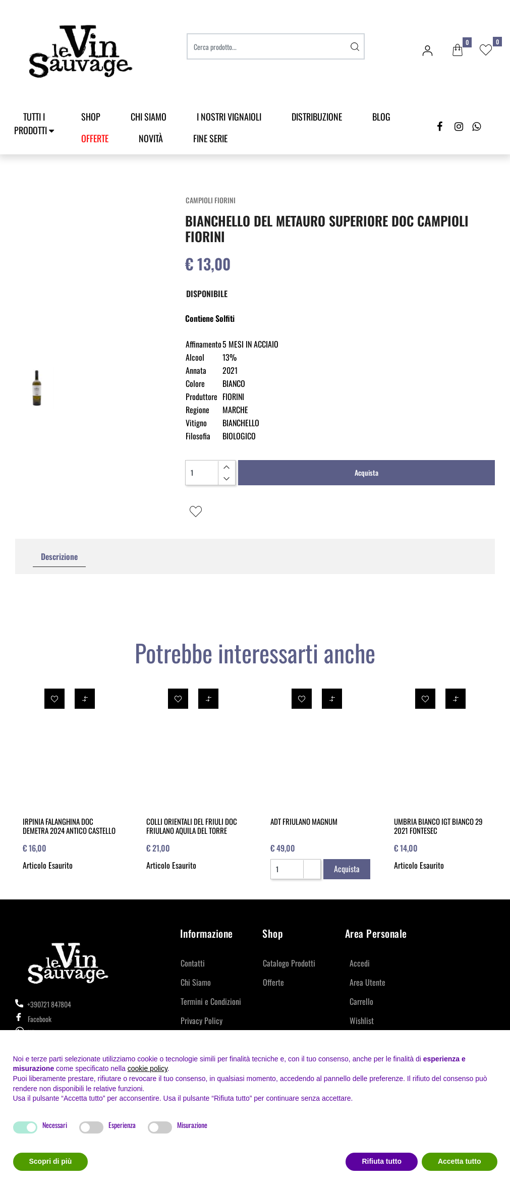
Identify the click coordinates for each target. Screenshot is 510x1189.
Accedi (360, 963)
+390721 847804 (43, 1004)
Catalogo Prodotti (289, 963)
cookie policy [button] (147, 1068)
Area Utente (367, 982)
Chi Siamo (148, 116)
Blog (381, 116)
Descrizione (59, 556)
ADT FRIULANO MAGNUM (303, 821)
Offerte (273, 982)
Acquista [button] (366, 472)
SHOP (90, 116)
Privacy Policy (201, 1020)
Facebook (33, 1018)
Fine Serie (210, 138)
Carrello (361, 1001)
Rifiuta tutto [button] (382, 1161)
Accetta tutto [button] (459, 1161)
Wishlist (362, 1020)
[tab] (59, 556)
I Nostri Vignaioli (229, 116)
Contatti (193, 963)
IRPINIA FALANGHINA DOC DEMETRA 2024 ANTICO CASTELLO (69, 826)
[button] (457, 50)
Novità (151, 138)
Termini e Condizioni (211, 1001)
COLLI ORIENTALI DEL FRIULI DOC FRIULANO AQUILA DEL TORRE (191, 826)
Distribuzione (317, 116)
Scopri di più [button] (50, 1161)
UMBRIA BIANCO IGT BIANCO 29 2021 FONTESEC (438, 826)
